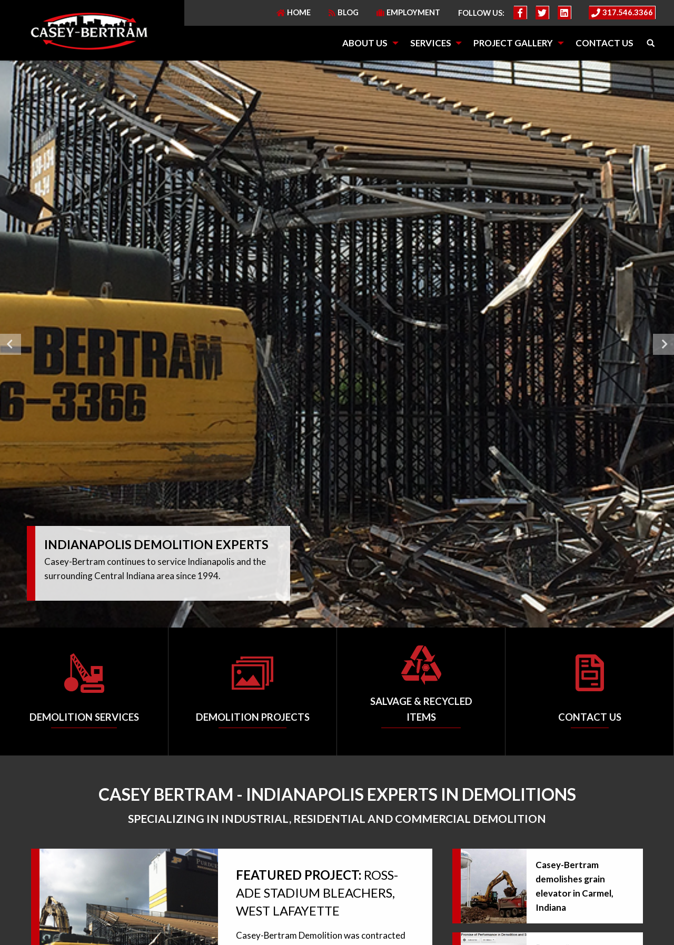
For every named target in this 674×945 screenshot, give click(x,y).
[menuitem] (367, 43)
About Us (365, 42)
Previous (10, 344)
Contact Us (604, 42)
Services (430, 42)
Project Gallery (513, 42)
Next (663, 344)
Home (293, 12)
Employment (408, 12)
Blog (344, 12)
